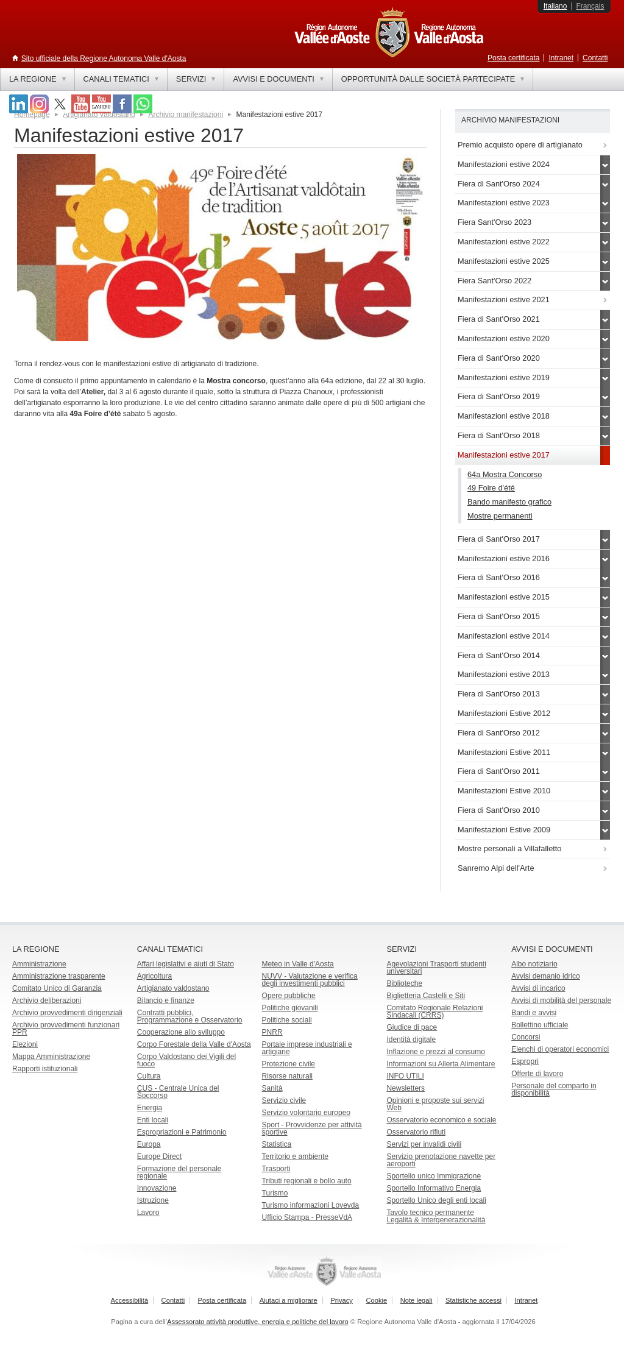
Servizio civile (284, 1100)
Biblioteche (404, 983)
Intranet (560, 58)
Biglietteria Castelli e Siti (425, 995)
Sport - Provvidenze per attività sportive (312, 1128)
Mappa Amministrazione (51, 1056)
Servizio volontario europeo (306, 1112)
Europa (149, 1144)
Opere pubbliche (289, 995)
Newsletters (405, 1088)
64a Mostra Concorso (504, 474)
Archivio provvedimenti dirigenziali (67, 1012)
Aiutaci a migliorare (288, 1300)
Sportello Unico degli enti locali (436, 1200)
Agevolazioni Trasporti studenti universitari (436, 968)
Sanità (272, 1088)
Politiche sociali (287, 1020)
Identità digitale (411, 1039)
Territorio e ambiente (295, 1156)
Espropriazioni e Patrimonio (182, 1132)
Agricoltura (154, 976)
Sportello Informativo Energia (433, 1188)
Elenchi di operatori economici (560, 1049)
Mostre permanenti (500, 515)
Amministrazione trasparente (58, 976)
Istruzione (153, 1200)
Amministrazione (39, 964)
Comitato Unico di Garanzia (57, 988)
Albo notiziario (534, 964)
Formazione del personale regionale (179, 1172)
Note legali (416, 1300)
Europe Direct (159, 1156)
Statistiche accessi (473, 1300)
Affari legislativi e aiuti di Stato (185, 964)
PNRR (272, 1032)
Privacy (341, 1300)
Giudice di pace (411, 1027)
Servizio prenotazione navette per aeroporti (440, 1160)
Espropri (525, 1061)
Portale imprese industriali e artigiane (307, 1048)
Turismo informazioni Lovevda (311, 1205)
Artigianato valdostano (173, 988)
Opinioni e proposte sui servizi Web (435, 1104)
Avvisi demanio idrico (545, 976)
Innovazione (157, 1188)
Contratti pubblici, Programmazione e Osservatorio (190, 1016)
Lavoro (148, 1212)
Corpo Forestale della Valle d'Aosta (194, 1044)
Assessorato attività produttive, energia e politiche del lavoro (258, 1321)
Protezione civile (288, 1064)
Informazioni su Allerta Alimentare (440, 1064)
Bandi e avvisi (533, 1012)
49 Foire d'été (491, 487)
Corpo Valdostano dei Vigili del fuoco (186, 1060)
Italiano (555, 6)
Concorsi (525, 1037)
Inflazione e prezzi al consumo (435, 1051)
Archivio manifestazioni (185, 114)
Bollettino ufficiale (539, 1025)
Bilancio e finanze (165, 1000)
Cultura (149, 1076)
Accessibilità (130, 1300)
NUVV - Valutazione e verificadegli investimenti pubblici (310, 980)
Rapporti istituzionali (44, 1068)
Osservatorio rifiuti (415, 1132)
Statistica (277, 1144)
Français (590, 6)
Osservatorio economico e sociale (441, 1120)
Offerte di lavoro (537, 1073)
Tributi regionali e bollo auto (307, 1181)
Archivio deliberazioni (46, 1000)
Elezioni (25, 1044)
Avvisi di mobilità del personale (561, 1000)
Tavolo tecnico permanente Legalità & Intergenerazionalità (435, 1216)
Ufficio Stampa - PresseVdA (307, 1217)
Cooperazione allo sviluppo (181, 1032)
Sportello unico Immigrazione (433, 1176)
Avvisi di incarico (538, 988)
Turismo (275, 1193)
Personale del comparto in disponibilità (553, 1089)
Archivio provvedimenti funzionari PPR (65, 1028)
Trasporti (276, 1168)
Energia (149, 1107)
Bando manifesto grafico (509, 501)
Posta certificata (513, 58)
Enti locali (152, 1120)
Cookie (376, 1300)
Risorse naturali (287, 1076)
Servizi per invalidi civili (423, 1144)
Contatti (595, 58)
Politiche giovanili (290, 1008)
